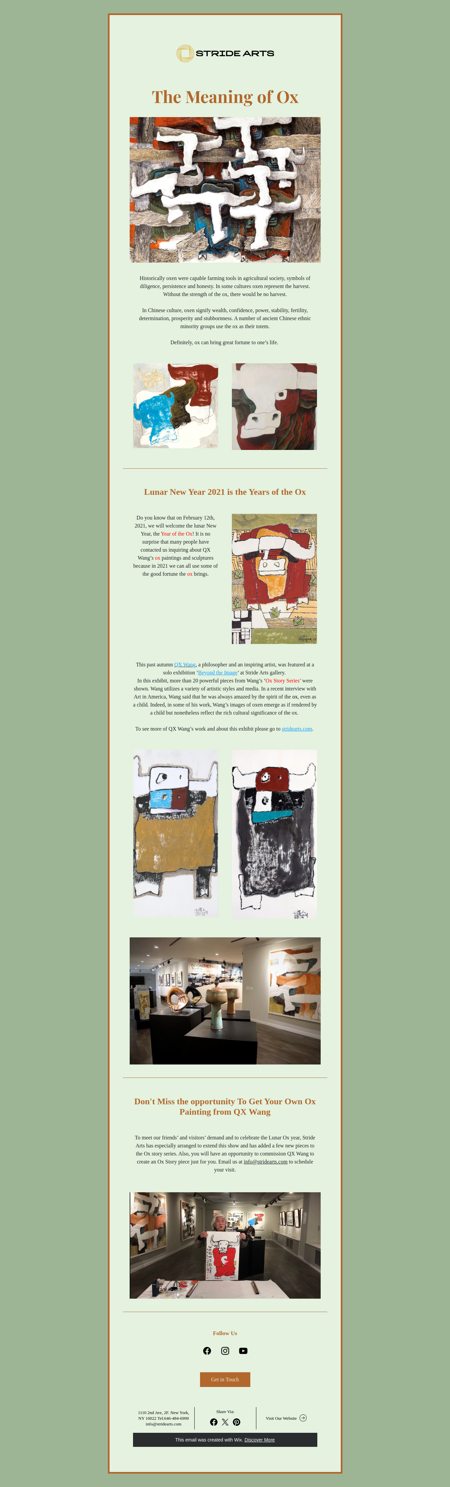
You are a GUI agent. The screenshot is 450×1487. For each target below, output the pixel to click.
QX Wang (185, 664)
